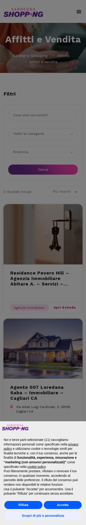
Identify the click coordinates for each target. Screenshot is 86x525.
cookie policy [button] (37, 467)
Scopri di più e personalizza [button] (43, 515)
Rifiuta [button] (23, 505)
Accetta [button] (63, 505)
